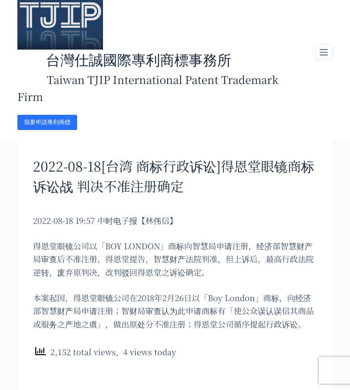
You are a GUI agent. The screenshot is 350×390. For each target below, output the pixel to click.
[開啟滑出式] (324, 52)
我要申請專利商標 (47, 122)
